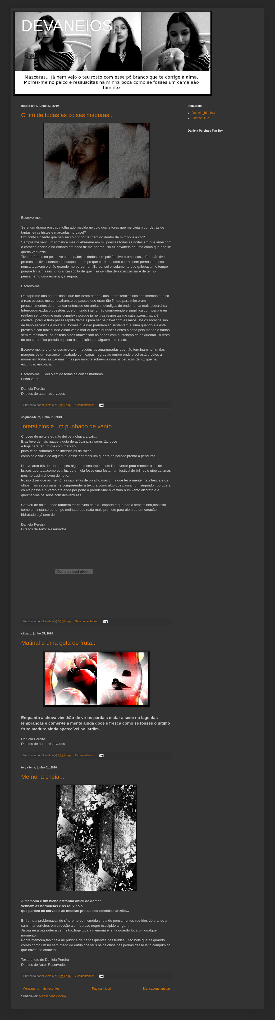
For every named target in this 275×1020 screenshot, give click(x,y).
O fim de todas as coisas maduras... (67, 115)
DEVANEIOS (67, 25)
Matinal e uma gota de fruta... (59, 642)
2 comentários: (85, 975)
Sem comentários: (87, 621)
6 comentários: (85, 755)
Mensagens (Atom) (52, 996)
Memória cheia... (42, 776)
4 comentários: (85, 404)
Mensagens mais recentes (40, 988)
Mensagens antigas (157, 988)
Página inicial (101, 988)
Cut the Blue (200, 118)
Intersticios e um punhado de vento (66, 426)
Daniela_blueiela (203, 113)
